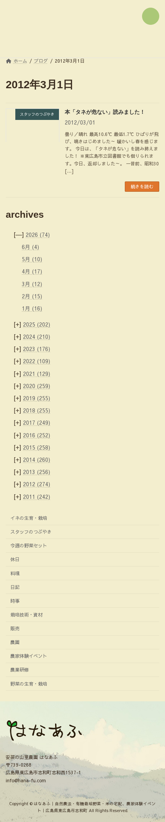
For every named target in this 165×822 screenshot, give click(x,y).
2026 (38, 234)
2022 (36, 361)
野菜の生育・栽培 (28, 683)
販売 (15, 628)
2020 (36, 386)
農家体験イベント (28, 655)
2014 (36, 459)
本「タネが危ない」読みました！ (105, 112)
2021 (36, 373)
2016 (36, 435)
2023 (36, 349)
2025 (36, 324)
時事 (15, 600)
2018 (36, 410)
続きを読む (142, 186)
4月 (32, 271)
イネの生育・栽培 (28, 518)
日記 (15, 587)
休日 (15, 559)
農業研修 (19, 669)
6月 (30, 247)
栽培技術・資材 (26, 614)
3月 (32, 283)
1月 (32, 308)
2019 (36, 398)
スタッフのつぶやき (31, 531)
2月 (32, 296)
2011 (36, 496)
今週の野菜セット (28, 545)
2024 (36, 336)
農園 (15, 642)
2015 (36, 447)
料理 (15, 573)
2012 (36, 484)
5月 (32, 259)
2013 (36, 472)
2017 (36, 422)
